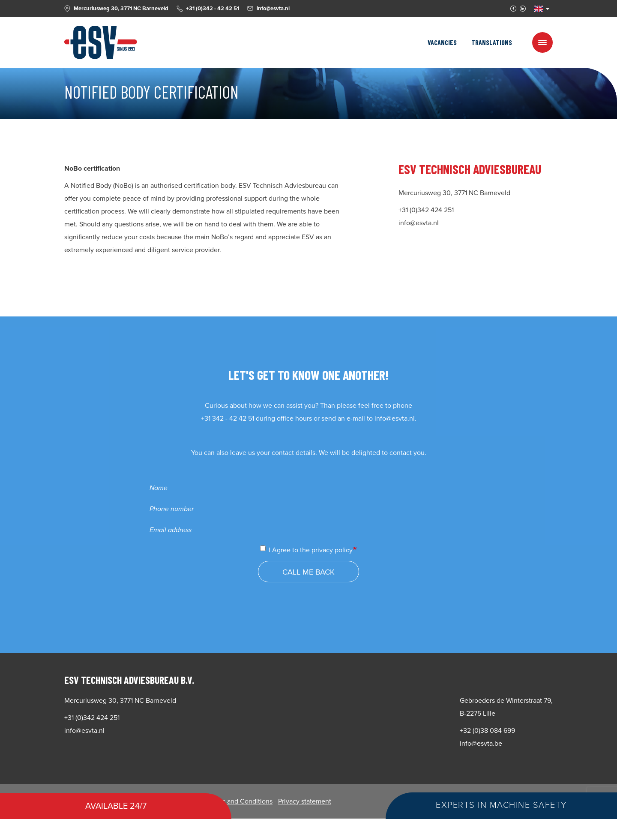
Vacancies (442, 42)
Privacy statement (304, 801)
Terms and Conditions (240, 801)
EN (538, 9)
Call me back (308, 572)
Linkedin (523, 9)
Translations (491, 42)
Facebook (513, 9)
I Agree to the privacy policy (306, 549)
